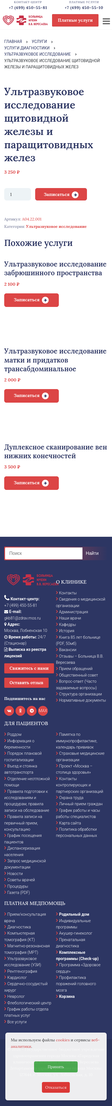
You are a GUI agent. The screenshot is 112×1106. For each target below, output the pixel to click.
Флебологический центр (29, 1003)
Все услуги (17, 1022)
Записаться (57, 194)
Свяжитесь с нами (29, 668)
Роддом (14, 734)
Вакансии (68, 649)
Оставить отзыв (26, 682)
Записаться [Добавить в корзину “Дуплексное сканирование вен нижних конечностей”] (27, 482)
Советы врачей (21, 880)
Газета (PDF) (18, 892)
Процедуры (17, 886)
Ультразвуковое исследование (56, 226)
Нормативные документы (82, 700)
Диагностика (19, 927)
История (67, 631)
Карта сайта (70, 823)
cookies (63, 1039)
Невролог (16, 996)
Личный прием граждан (81, 804)
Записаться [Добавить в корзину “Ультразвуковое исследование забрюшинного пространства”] (27, 299)
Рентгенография (22, 971)
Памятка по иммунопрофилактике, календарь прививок (76, 740)
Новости (15, 873)
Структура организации (80, 694)
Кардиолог (17, 977)
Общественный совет (78, 675)
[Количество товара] (17, 194)
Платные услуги (75, 20)
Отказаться (56, 1087)
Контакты (68, 593)
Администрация (73, 612)
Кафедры (67, 624)
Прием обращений (76, 668)
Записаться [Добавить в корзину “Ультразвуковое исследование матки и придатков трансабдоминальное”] (27, 395)
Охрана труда (71, 797)
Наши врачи (70, 618)
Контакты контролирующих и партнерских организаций (79, 785)
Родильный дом (74, 914)
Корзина (67, 996)
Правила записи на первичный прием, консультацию (23, 823)
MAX (43, 710)
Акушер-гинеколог (75, 933)
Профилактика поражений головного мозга (76, 983)
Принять (56, 1066)
